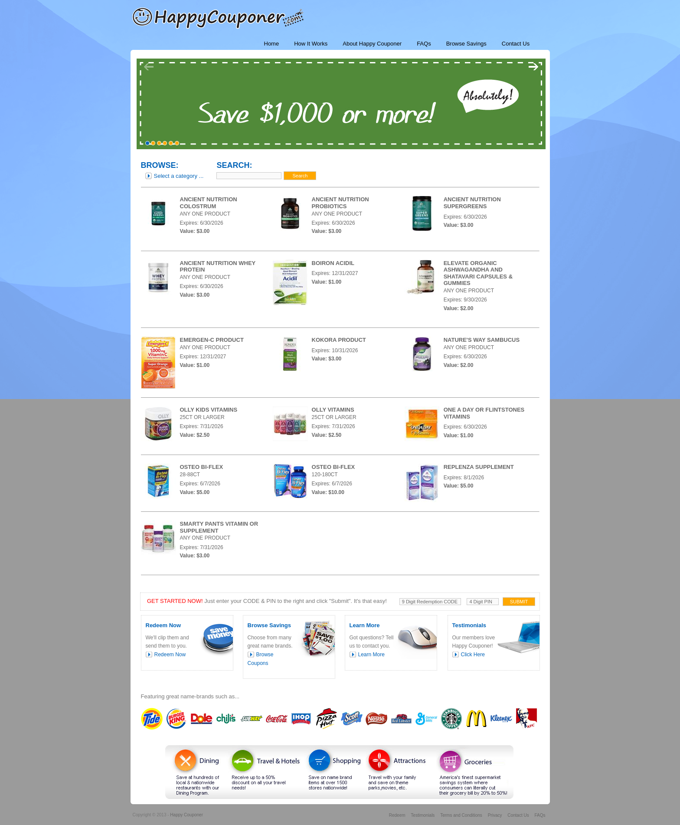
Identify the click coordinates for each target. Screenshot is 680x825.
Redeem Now (170, 654)
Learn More (371, 654)
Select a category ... (179, 176)
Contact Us (518, 815)
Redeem (397, 815)
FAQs (539, 815)
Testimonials (423, 815)
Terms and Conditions (461, 815)
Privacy (495, 815)
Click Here (473, 654)
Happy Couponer (186, 814)
